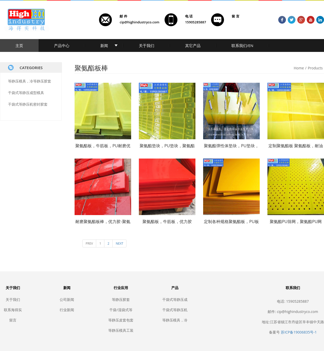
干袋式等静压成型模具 (26, 92)
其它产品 (193, 45)
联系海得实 (13, 310)
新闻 (104, 45)
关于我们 (146, 45)
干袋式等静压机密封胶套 (28, 104)
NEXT (119, 243)
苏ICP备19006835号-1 (299, 332)
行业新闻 (67, 310)
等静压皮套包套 (120, 320)
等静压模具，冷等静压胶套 (29, 81)
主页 (19, 45)
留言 (12, 320)
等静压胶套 (121, 299)
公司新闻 (67, 299)
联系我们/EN (242, 45)
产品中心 (61, 45)
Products (315, 68)
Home (299, 68)
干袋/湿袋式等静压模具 (120, 310)
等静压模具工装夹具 (120, 330)
